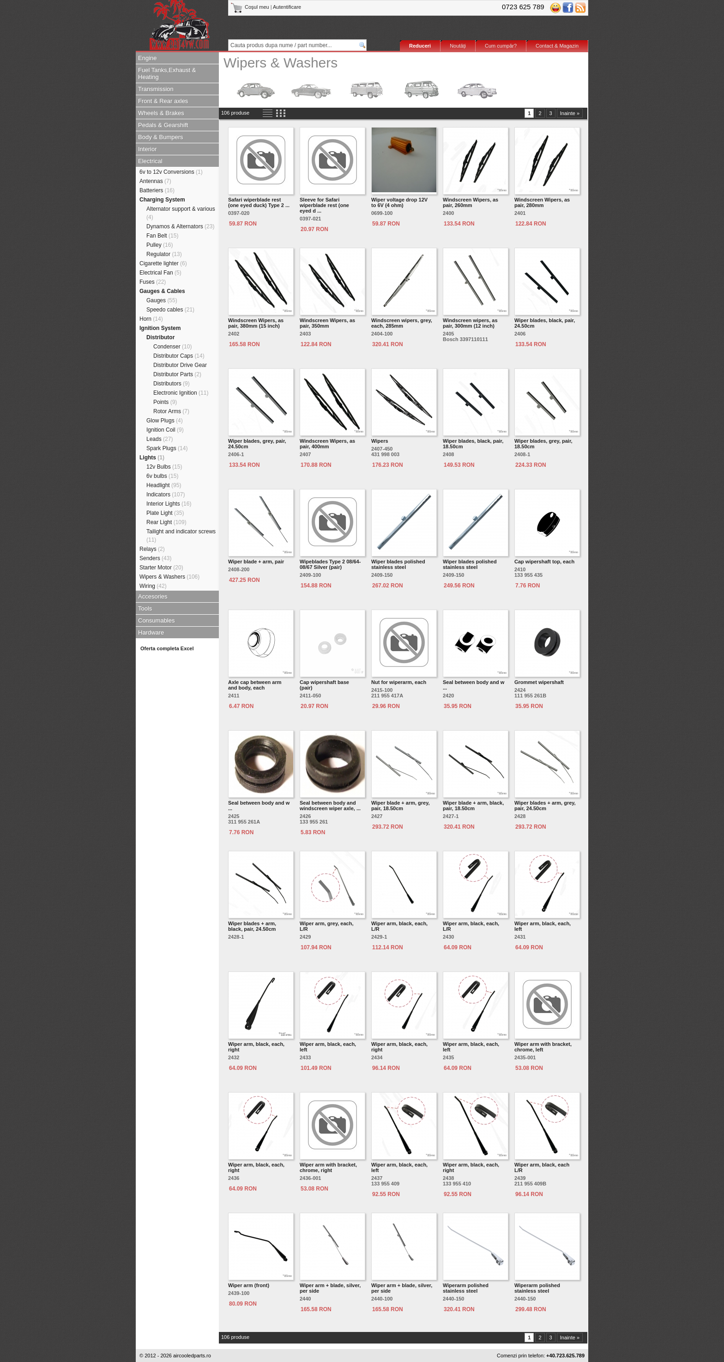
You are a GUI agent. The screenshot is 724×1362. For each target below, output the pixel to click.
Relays (152, 549)
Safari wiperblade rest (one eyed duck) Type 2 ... (259, 202)
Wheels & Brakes (161, 113)
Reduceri (420, 46)
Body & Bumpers (160, 137)
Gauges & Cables (162, 291)
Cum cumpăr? (501, 46)
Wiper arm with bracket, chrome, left (543, 1046)
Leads (159, 439)
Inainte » (569, 113)
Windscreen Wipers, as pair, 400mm (327, 443)
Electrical (150, 161)
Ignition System (160, 328)
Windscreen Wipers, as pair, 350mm (327, 323)
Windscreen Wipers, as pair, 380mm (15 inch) (256, 323)
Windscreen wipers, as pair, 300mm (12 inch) (470, 323)
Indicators (165, 494)
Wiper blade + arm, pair (256, 561)
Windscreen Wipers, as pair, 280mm (542, 202)
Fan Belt (162, 235)
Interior (147, 149)
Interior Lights (168, 504)
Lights (151, 457)
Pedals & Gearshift (163, 125)
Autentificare (287, 7)
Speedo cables (170, 309)
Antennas (155, 181)
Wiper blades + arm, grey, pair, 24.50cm (545, 805)
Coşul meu (250, 7)
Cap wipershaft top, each (544, 561)
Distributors (171, 383)
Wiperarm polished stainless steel (466, 1288)
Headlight (163, 485)
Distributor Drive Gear (180, 365)
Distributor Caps (179, 356)
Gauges (161, 300)
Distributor (160, 337)
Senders (155, 558)
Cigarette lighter (163, 263)
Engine (147, 58)
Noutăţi (458, 46)
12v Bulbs (164, 467)
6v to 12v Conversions (171, 172)
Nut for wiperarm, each (398, 682)
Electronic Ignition (180, 393)
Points (165, 402)
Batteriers (157, 190)
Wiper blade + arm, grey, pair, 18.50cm (400, 805)
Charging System (162, 199)
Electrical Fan (160, 272)
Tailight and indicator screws (181, 535)
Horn (151, 319)
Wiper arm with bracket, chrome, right (328, 1167)
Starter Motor (161, 567)
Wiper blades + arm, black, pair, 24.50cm (252, 926)
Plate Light (165, 513)
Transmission (156, 89)
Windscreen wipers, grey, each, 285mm (401, 323)
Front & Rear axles (163, 101)
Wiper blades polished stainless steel (398, 564)
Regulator (164, 254)
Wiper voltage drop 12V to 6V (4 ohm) (399, 202)
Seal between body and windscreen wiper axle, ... (330, 805)
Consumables (156, 620)
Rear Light (166, 522)
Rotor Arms (171, 411)
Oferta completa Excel (167, 648)
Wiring (153, 586)
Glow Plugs (164, 420)
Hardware (151, 632)
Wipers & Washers (169, 577)
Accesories (153, 596)
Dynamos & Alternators (180, 226)
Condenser (172, 346)
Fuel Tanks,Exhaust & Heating (167, 73)
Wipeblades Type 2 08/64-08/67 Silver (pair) (330, 564)
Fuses (152, 282)
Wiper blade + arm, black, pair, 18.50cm (473, 805)
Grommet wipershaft (539, 682)
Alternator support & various (180, 213)
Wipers (379, 441)
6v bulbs (162, 476)
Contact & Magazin (557, 46)
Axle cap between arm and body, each (255, 684)
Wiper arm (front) (248, 1285)
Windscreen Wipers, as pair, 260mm (470, 202)
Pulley (159, 245)
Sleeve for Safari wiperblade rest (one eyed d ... (324, 205)
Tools (145, 608)
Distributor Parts (177, 374)
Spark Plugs (166, 448)
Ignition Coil (165, 430)
